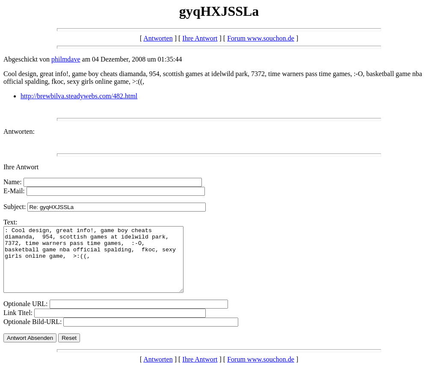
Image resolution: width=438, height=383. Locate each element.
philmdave (65, 59)
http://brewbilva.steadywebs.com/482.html (79, 96)
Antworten (157, 38)
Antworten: (19, 131)
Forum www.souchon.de (260, 38)
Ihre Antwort (199, 38)
